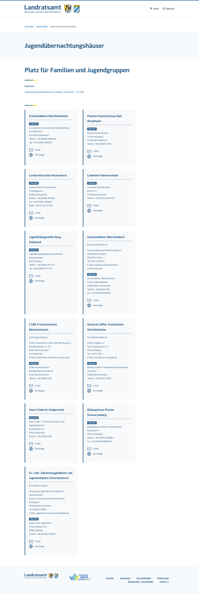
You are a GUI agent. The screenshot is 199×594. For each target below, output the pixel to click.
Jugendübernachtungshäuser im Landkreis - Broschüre (49, 92)
